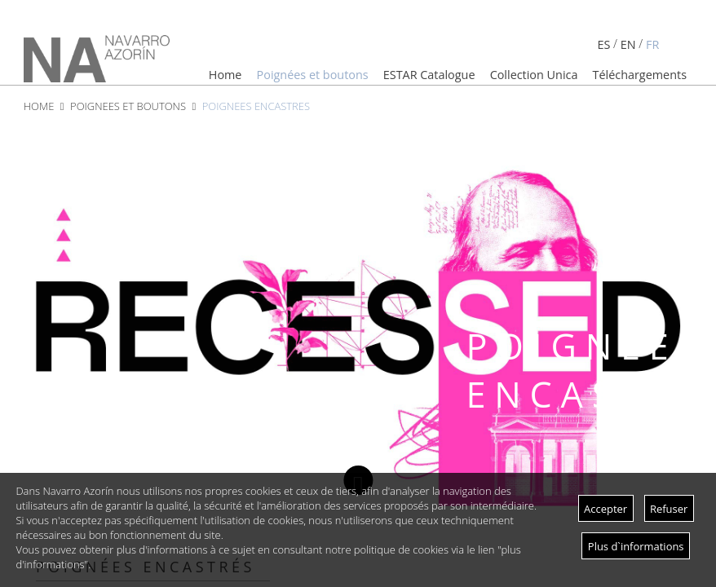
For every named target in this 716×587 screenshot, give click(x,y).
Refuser (668, 508)
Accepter (605, 508)
